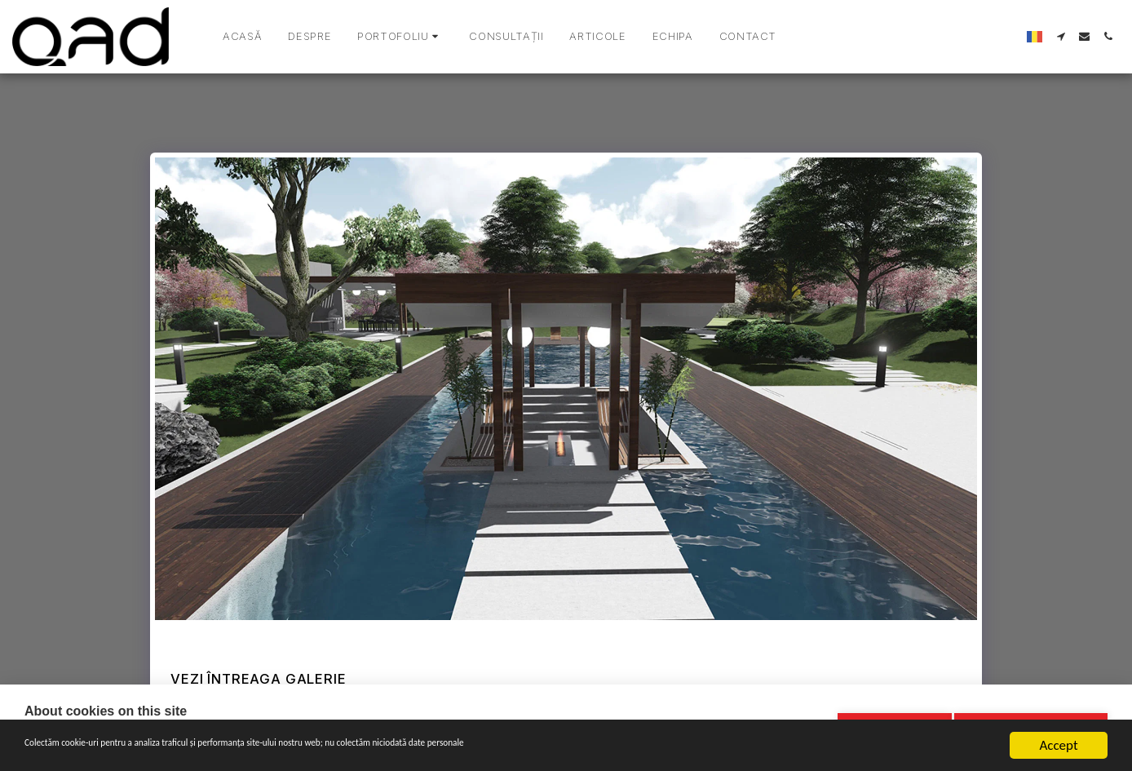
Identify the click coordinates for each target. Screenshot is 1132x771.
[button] (400, 36)
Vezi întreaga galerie (258, 679)
